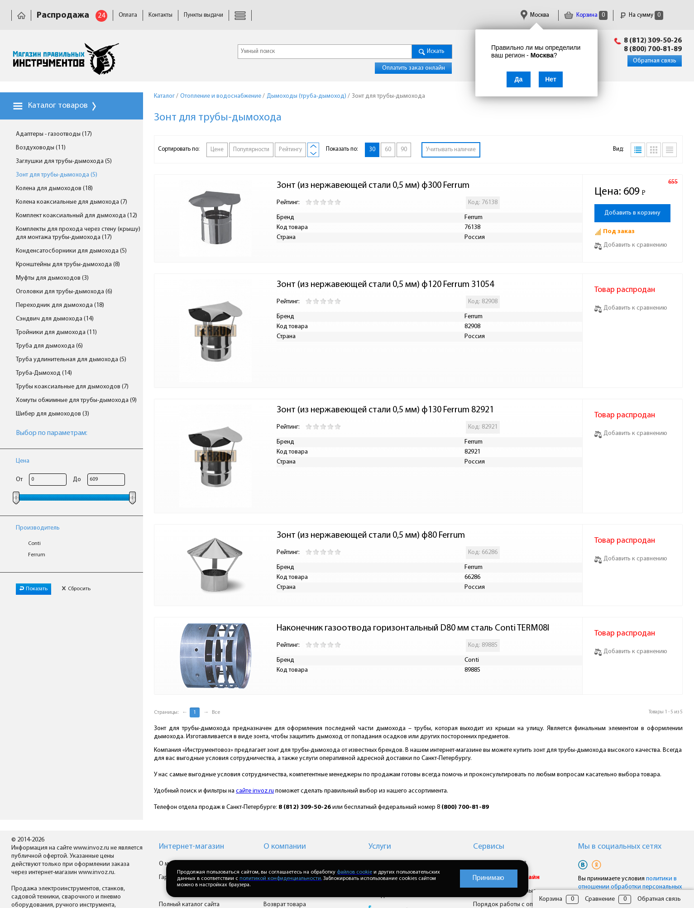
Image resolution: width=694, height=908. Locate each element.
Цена (22, 461)
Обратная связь (654, 60)
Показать (33, 589)
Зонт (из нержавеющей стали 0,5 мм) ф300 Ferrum (373, 185)
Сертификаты (403, 15)
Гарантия (362, 15)
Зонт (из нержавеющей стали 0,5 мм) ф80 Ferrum (371, 535)
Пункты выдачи (203, 15)
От (19, 479)
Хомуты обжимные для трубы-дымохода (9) (76, 400)
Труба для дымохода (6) (49, 346)
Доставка (246, 15)
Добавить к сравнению (630, 245)
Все (216, 712)
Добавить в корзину (632, 213)
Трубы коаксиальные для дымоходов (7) (72, 386)
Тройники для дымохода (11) (56, 332)
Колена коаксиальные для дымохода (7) (71, 202)
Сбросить (76, 589)
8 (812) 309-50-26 (653, 40)
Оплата (128, 15)
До (77, 479)
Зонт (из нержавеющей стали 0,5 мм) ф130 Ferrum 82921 (385, 410)
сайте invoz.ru (255, 791)
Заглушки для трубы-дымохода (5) (64, 161)
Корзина (586, 15)
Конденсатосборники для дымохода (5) (71, 251)
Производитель (38, 528)
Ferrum (36, 555)
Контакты (160, 15)
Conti (34, 543)
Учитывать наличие (451, 150)
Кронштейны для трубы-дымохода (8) (68, 264)
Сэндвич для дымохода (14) (55, 318)
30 (372, 150)
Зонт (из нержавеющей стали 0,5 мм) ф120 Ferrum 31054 (385, 284)
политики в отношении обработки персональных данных (630, 886)
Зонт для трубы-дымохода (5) (56, 175)
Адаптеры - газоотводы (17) (54, 134)
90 (404, 150)
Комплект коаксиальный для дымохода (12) (76, 215)
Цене (217, 150)
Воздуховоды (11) (41, 147)
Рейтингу (290, 150)
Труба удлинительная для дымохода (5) (71, 359)
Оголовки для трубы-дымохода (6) (64, 291)
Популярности (251, 150)
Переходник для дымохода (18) (60, 305)
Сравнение (600, 899)
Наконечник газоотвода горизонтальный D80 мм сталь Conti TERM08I (413, 628)
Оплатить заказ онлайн (413, 68)
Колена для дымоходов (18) (54, 188)
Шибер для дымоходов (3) (52, 414)
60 (388, 150)
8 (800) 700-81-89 (653, 49)
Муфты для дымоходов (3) (52, 278)
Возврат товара (284, 904)
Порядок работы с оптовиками (516, 904)
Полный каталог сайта (189, 904)
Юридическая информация (304, 15)
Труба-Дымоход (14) (44, 373)
